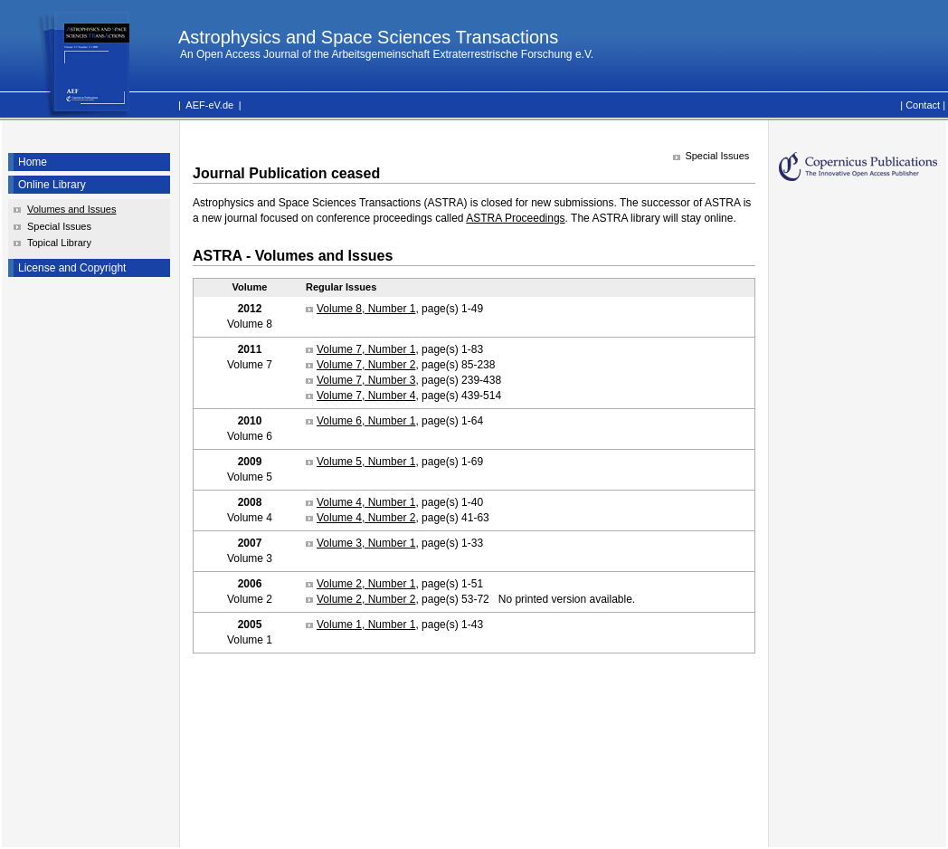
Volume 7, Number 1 (366, 349)
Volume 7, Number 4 (366, 395)
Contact (922, 105)
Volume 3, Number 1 (366, 543)
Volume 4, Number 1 (366, 502)
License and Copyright (72, 268)
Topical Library (59, 242)
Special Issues (59, 226)
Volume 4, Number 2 (366, 517)
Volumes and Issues (71, 209)
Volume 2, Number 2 (366, 599)
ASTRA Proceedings (515, 218)
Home (32, 162)
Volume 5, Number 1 (366, 461)
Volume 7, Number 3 (366, 380)
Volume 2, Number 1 (366, 583)
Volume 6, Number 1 (366, 421)
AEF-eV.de (209, 105)
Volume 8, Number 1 (366, 308)
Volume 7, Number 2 (366, 364)
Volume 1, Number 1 (366, 624)
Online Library (52, 184)
